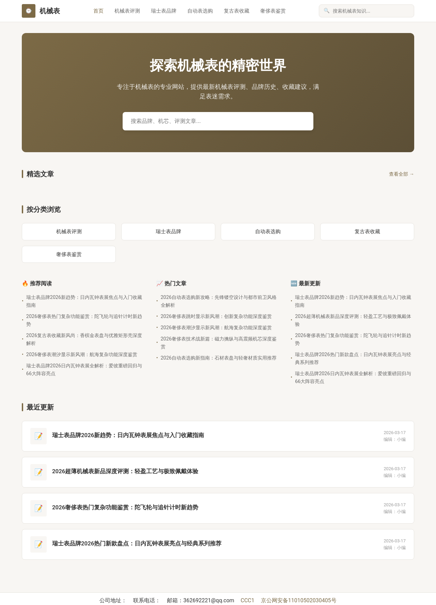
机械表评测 (127, 11)
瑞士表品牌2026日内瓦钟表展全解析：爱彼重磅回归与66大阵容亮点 (84, 370)
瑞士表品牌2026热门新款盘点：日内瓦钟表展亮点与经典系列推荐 (353, 358)
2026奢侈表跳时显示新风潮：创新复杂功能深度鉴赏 (216, 316)
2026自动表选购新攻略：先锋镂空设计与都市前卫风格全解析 (219, 301)
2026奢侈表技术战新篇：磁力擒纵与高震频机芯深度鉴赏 (219, 343)
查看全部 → (401, 174)
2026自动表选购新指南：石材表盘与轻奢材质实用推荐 (219, 358)
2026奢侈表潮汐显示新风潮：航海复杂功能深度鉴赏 (81, 354)
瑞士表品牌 (163, 11)
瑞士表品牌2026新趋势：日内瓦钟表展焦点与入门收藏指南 (84, 301)
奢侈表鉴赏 (273, 11)
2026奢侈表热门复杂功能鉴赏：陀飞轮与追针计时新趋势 (84, 320)
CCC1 (248, 600)
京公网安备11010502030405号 (299, 600)
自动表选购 (200, 11)
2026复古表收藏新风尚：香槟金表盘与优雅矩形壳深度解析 (84, 339)
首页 (98, 11)
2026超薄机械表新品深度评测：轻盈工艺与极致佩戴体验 (353, 320)
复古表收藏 (236, 11)
